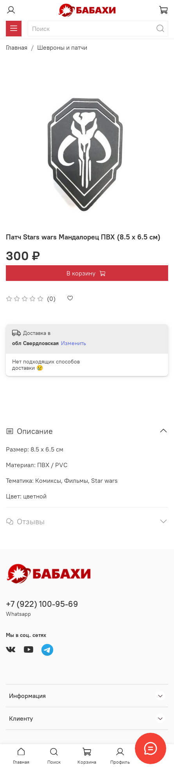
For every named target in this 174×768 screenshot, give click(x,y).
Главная (16, 47)
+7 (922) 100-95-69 (42, 604)
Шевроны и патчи (62, 47)
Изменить (73, 343)
